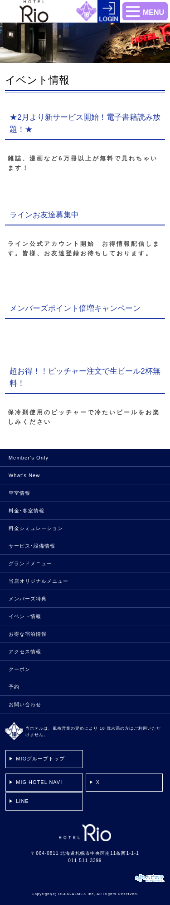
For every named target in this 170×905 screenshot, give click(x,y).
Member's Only (29, 457)
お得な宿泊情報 (28, 634)
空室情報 (19, 493)
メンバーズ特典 (28, 598)
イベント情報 (25, 616)
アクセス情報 (25, 651)
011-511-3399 (85, 860)
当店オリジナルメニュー (38, 581)
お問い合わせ (25, 704)
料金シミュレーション (36, 528)
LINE (22, 801)
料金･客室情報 (26, 510)
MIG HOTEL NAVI (39, 782)
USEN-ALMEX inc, (76, 894)
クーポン (19, 669)
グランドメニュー (30, 563)
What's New (24, 475)
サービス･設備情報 (32, 546)
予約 (14, 686)
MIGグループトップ (40, 758)
